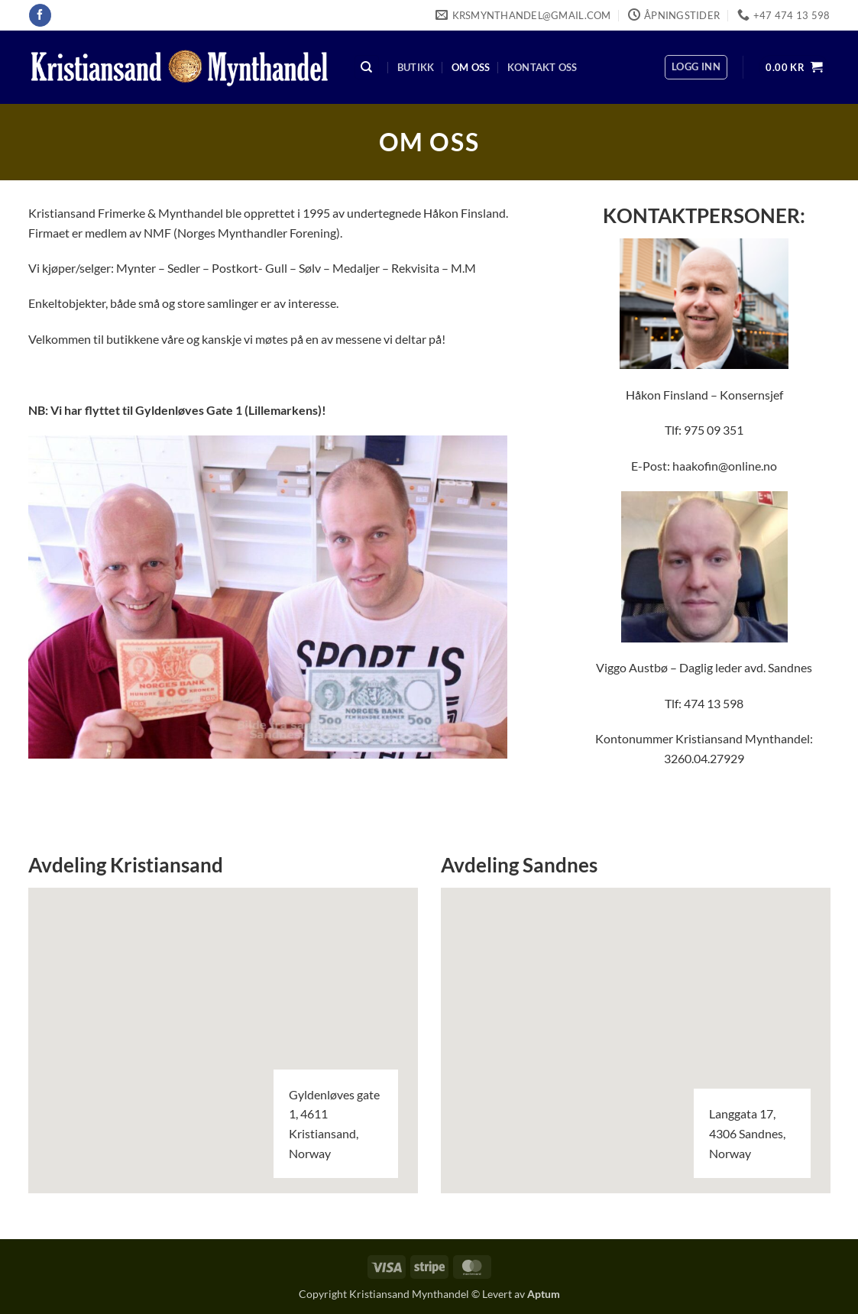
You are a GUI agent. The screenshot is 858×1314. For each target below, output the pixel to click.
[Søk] (367, 67)
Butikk (416, 67)
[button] (696, 67)
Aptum (543, 1293)
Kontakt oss (542, 67)
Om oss (471, 67)
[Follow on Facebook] (40, 15)
